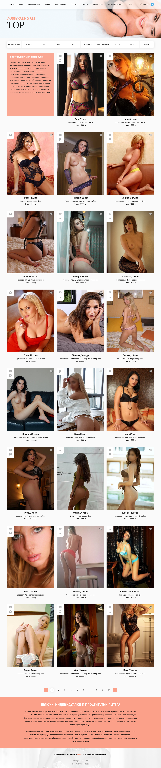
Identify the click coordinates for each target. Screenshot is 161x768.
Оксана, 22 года (30, 434)
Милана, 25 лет (80, 198)
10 (109, 690)
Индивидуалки (34, 4)
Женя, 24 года (80, 513)
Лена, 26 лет (30, 591)
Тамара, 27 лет (80, 276)
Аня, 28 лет (80, 119)
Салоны (74, 4)
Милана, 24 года (80, 355)
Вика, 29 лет (130, 434)
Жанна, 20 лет (80, 591)
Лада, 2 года (130, 119)
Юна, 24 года (80, 670)
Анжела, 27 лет (130, 198)
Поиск (131, 4)
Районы (146, 44)
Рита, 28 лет (30, 513)
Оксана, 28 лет (130, 355)
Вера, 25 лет (30, 198)
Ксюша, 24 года (130, 513)
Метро (132, 44)
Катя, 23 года (130, 670)
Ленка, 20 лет (31, 670)
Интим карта (98, 4)
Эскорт (85, 4)
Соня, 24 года (31, 355)
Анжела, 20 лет (30, 276)
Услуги (117, 44)
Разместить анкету (116, 4)
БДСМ (47, 4)
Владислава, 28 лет (130, 591)
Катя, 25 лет (80, 434)
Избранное (143, 4)
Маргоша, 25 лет (130, 276)
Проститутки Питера (80, 764)
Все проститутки (16, 4)
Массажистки (60, 4)
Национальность (103, 44)
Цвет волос (88, 44)
